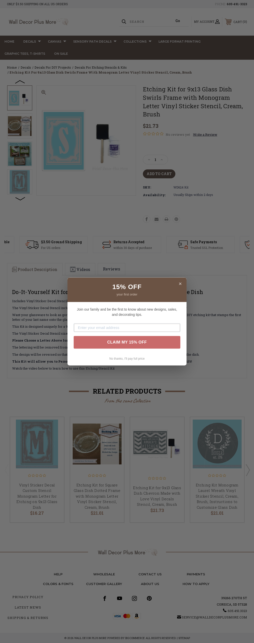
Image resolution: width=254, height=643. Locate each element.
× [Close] (180, 284)
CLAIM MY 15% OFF (127, 342)
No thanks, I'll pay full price (127, 358)
